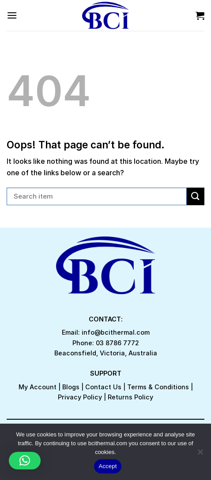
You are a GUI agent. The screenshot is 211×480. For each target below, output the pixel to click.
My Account (38, 387)
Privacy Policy (80, 397)
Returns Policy (130, 397)
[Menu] (12, 15)
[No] (200, 454)
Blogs (70, 387)
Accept (107, 466)
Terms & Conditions (158, 387)
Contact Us (103, 387)
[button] (25, 460)
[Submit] (195, 196)
